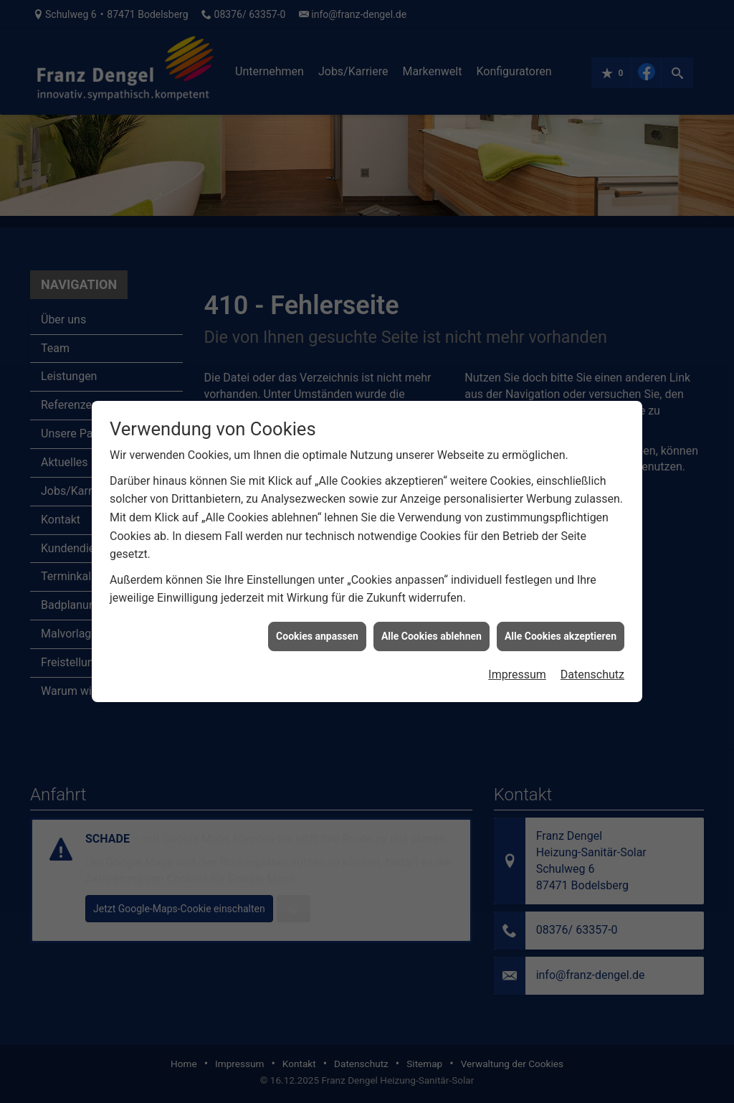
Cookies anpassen (317, 619)
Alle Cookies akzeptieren (560, 619)
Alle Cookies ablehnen (431, 619)
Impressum (517, 659)
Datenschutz (592, 659)
